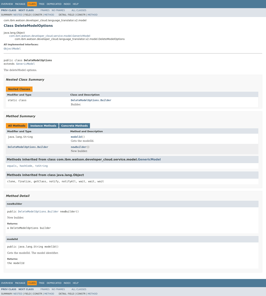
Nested (17, 14)
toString (41, 165)
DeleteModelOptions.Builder (91, 100)
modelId (76, 136)
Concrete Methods (74, 125)
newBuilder (78, 147)
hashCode (26, 165)
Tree (42, 4)
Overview (7, 4)
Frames (45, 10)
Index (67, 4)
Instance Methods (43, 125)
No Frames (58, 10)
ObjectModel (12, 48)
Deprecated (54, 4)
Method (49, 14)
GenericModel (25, 63)
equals (12, 165)
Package (20, 4)
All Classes (79, 10)
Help (76, 4)
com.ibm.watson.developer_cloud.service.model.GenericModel (49, 35)
